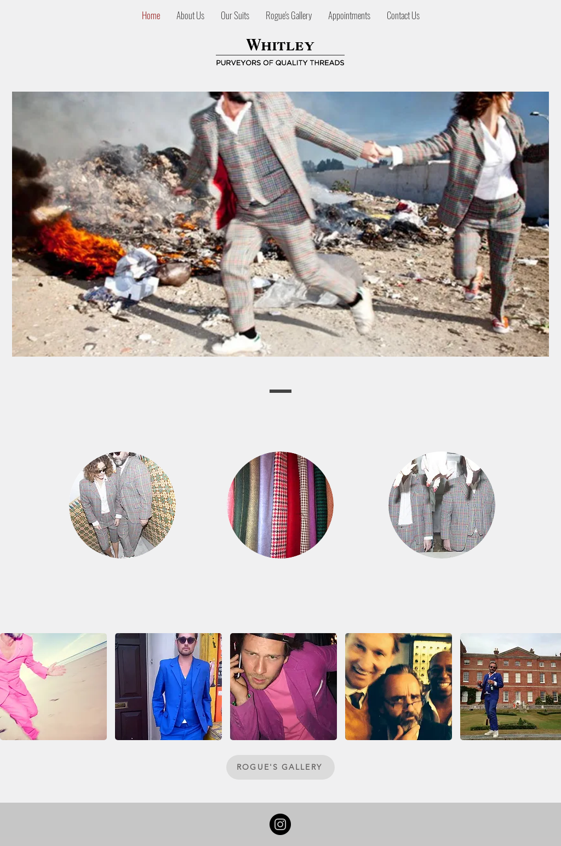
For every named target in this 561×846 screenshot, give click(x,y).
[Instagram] (280, 824)
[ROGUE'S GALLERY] (280, 767)
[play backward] (13, 686)
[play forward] (547, 686)
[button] (53, 686)
